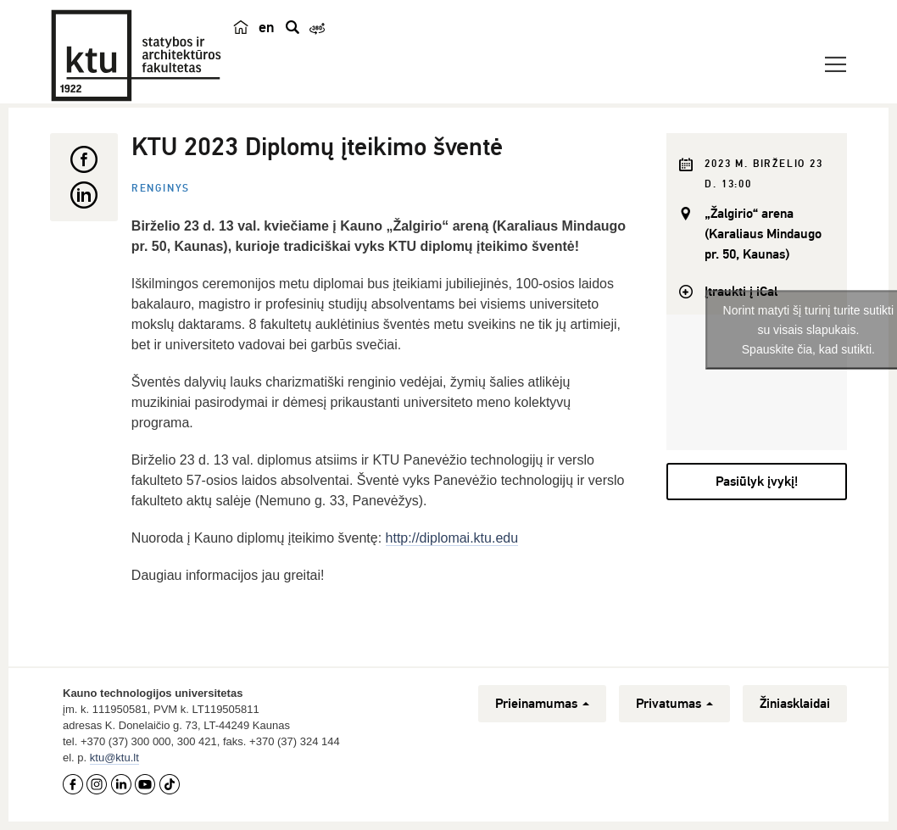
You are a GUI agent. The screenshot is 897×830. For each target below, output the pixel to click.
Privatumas (674, 703)
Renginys (160, 188)
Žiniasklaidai (795, 703)
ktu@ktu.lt (114, 757)
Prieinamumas (542, 703)
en (267, 27)
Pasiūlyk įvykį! (757, 481)
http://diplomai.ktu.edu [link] (452, 538)
